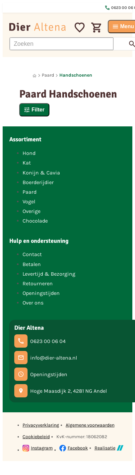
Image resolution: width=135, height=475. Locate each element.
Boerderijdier (38, 182)
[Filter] (34, 109)
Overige (31, 211)
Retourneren (38, 283)
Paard (48, 75)
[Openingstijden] (40, 374)
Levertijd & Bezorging (49, 274)
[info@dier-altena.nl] (45, 357)
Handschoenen (75, 75)
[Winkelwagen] (96, 26)
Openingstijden (41, 293)
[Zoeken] (61, 43)
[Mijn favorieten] (80, 26)
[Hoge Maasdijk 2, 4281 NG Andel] (60, 390)
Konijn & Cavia (41, 173)
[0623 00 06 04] (40, 341)
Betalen (32, 264)
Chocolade (35, 221)
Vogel (29, 201)
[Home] (34, 75)
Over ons (33, 303)
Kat (27, 163)
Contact (32, 254)
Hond (29, 153)
